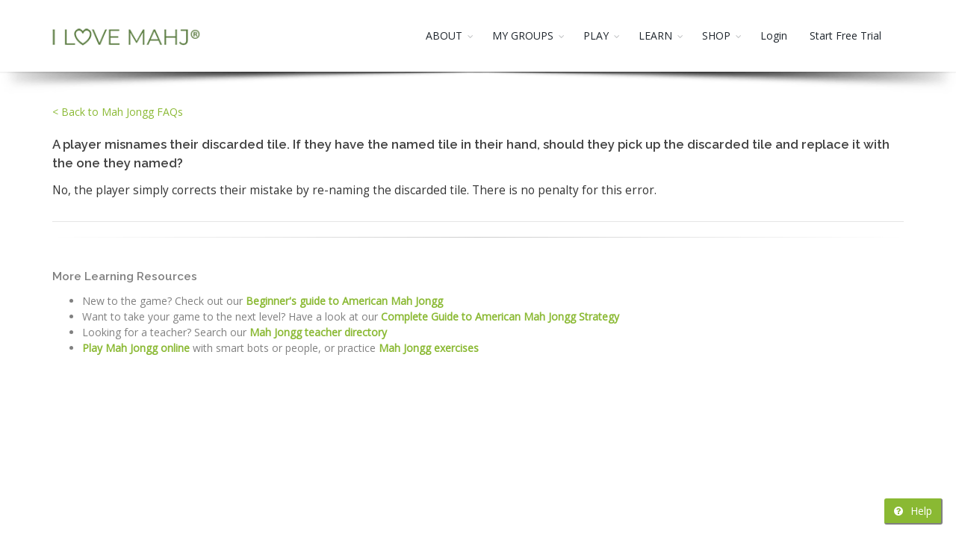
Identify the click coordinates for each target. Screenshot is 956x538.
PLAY (596, 35)
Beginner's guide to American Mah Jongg (344, 301)
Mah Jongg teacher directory (318, 332)
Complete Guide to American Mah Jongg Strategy (500, 316)
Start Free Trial (845, 35)
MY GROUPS (522, 35)
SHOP (716, 35)
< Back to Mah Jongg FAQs (117, 112)
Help (913, 511)
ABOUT (444, 35)
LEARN (655, 35)
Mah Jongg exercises (429, 348)
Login (773, 35)
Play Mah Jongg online (136, 348)
